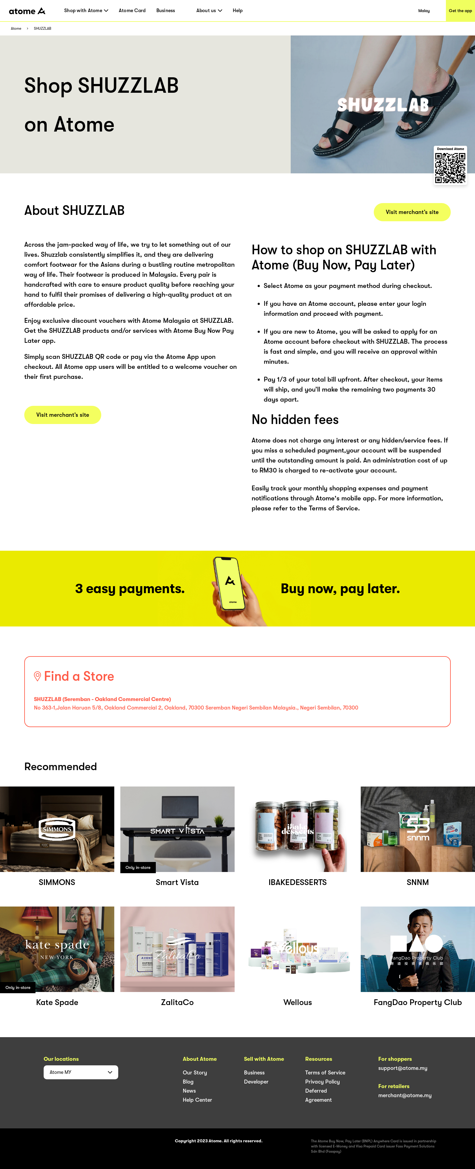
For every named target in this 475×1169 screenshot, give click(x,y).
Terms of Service (325, 1073)
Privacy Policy (322, 1082)
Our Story (195, 1073)
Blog (188, 1082)
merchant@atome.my (405, 1095)
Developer (256, 1082)
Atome (16, 29)
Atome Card (132, 10)
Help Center (197, 1100)
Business (165, 10)
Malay (424, 10)
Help (238, 10)
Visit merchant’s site (62, 415)
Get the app (460, 10)
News (189, 1091)
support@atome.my (402, 1068)
